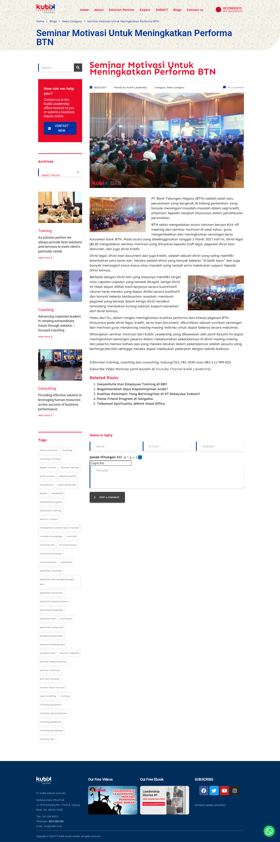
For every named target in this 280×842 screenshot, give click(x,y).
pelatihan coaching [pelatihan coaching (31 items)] (51, 570)
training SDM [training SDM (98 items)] (47, 739)
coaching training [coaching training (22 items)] (50, 458)
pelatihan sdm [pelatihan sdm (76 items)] (48, 618)
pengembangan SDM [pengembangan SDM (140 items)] (51, 635)
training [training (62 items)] (65, 696)
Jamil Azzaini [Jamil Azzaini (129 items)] (47, 476)
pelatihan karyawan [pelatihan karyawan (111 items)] (51, 592)
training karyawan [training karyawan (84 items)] (50, 704)
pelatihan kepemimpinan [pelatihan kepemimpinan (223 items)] (54, 601)
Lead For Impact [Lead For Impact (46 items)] (49, 519)
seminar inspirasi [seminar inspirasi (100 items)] (69, 653)
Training (45, 231)
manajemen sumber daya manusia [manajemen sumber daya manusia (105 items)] (59, 527)
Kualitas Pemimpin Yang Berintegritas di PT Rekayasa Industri (148, 394)
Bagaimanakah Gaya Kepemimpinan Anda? (132, 389)
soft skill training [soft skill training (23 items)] (49, 678)
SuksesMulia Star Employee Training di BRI (132, 384)
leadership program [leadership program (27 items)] (51, 501)
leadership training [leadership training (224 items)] (50, 510)
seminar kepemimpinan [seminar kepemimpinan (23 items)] (53, 661)
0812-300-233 (56, 821)
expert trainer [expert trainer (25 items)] (48, 467)
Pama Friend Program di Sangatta (125, 399)
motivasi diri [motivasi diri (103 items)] (47, 545)
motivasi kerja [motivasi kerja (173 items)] (48, 562)
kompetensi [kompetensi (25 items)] (46, 484)
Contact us (195, 10)
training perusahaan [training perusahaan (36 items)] (51, 730)
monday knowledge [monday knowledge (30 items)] (51, 536)
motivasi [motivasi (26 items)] (72, 536)
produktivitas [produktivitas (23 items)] (47, 653)
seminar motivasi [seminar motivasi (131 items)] (50, 670)
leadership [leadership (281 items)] (57, 493)
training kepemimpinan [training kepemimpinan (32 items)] (53, 713)
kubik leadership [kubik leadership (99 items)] (67, 484)
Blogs (177, 10)
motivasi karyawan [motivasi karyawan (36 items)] (51, 553)
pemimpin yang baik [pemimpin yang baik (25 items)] (52, 627)
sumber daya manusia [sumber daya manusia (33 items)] (52, 687)
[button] (140, 457)
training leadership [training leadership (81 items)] (50, 721)
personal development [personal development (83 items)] (52, 644)
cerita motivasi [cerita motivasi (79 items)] (48, 450)
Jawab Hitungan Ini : (107, 457)
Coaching (46, 309)
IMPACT (162, 10)
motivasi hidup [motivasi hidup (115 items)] (67, 545)
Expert (145, 10)
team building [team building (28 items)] (48, 696)
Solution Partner (121, 10)
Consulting (47, 388)
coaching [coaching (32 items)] (67, 450)
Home (84, 10)
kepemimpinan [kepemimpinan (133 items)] (67, 476)
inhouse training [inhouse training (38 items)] (69, 467)
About (99, 10)
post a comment (106, 497)
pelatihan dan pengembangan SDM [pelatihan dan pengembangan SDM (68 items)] (57, 582)
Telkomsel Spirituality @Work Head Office (131, 404)
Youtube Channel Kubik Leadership (183, 369)
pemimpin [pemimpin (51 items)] (66, 618)
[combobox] (60, 172)
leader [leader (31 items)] (43, 493)
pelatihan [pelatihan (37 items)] (66, 562)
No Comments (233, 87)
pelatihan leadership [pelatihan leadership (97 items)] (51, 610)
